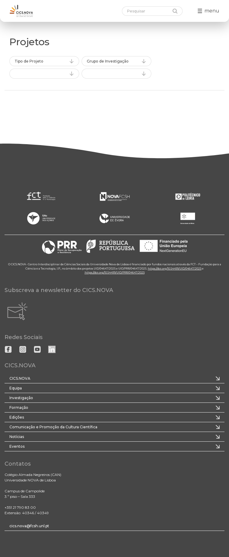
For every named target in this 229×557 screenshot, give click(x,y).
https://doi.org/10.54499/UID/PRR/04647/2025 (115, 272)
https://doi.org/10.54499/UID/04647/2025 (174, 268)
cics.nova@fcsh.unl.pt (29, 526)
